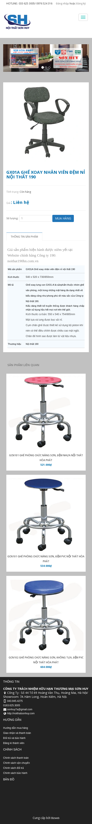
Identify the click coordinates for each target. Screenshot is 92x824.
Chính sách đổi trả (13, 767)
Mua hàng (63, 218)
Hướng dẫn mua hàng (15, 727)
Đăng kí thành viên (13, 743)
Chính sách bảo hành (15, 773)
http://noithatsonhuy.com (21, 713)
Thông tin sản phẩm (24, 236)
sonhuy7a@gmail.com (19, 709)
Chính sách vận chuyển (16, 762)
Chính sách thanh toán (16, 757)
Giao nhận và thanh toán (17, 733)
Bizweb (55, 818)
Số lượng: (12, 218)
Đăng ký (81, 3)
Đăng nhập (62, 3)
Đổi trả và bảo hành (14, 738)
